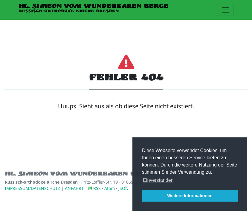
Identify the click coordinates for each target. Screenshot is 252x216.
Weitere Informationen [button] (190, 195)
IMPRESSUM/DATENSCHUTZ (32, 188)
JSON (123, 188)
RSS (97, 188)
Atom (109, 188)
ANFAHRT (74, 188)
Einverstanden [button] (158, 180)
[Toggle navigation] (225, 10)
